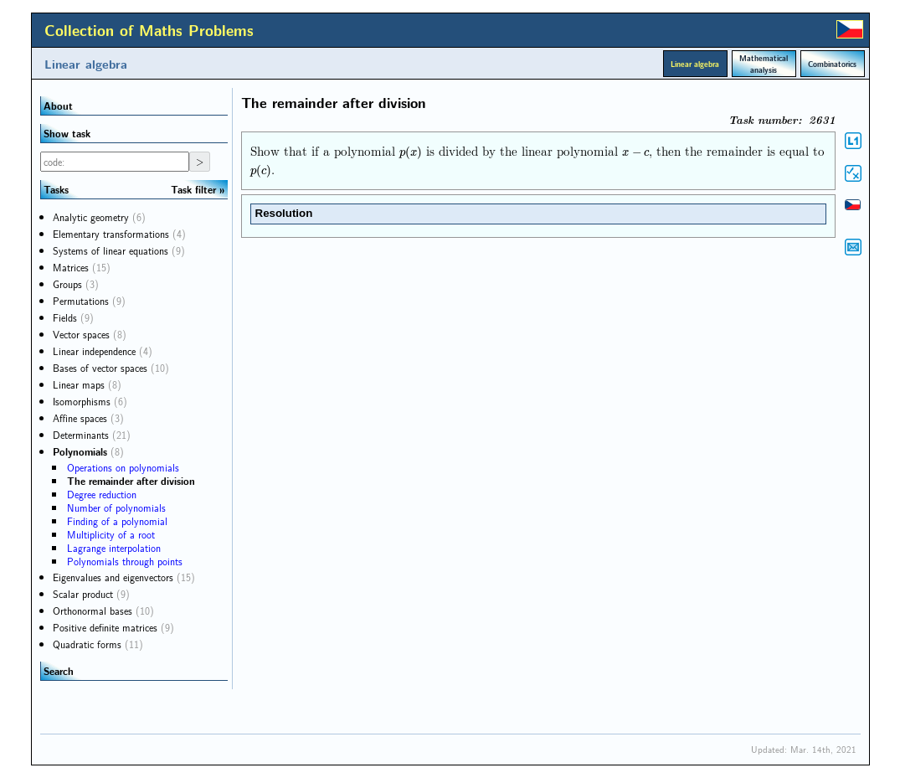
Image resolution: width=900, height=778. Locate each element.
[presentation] (411, 151)
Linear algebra (85, 63)
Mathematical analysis (763, 63)
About (58, 105)
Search (59, 670)
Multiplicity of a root (111, 534)
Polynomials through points (125, 561)
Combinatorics (832, 64)
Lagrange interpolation (114, 547)
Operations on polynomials (123, 467)
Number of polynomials (116, 507)
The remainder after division (131, 480)
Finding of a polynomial (117, 520)
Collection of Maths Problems (149, 30)
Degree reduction (101, 494)
